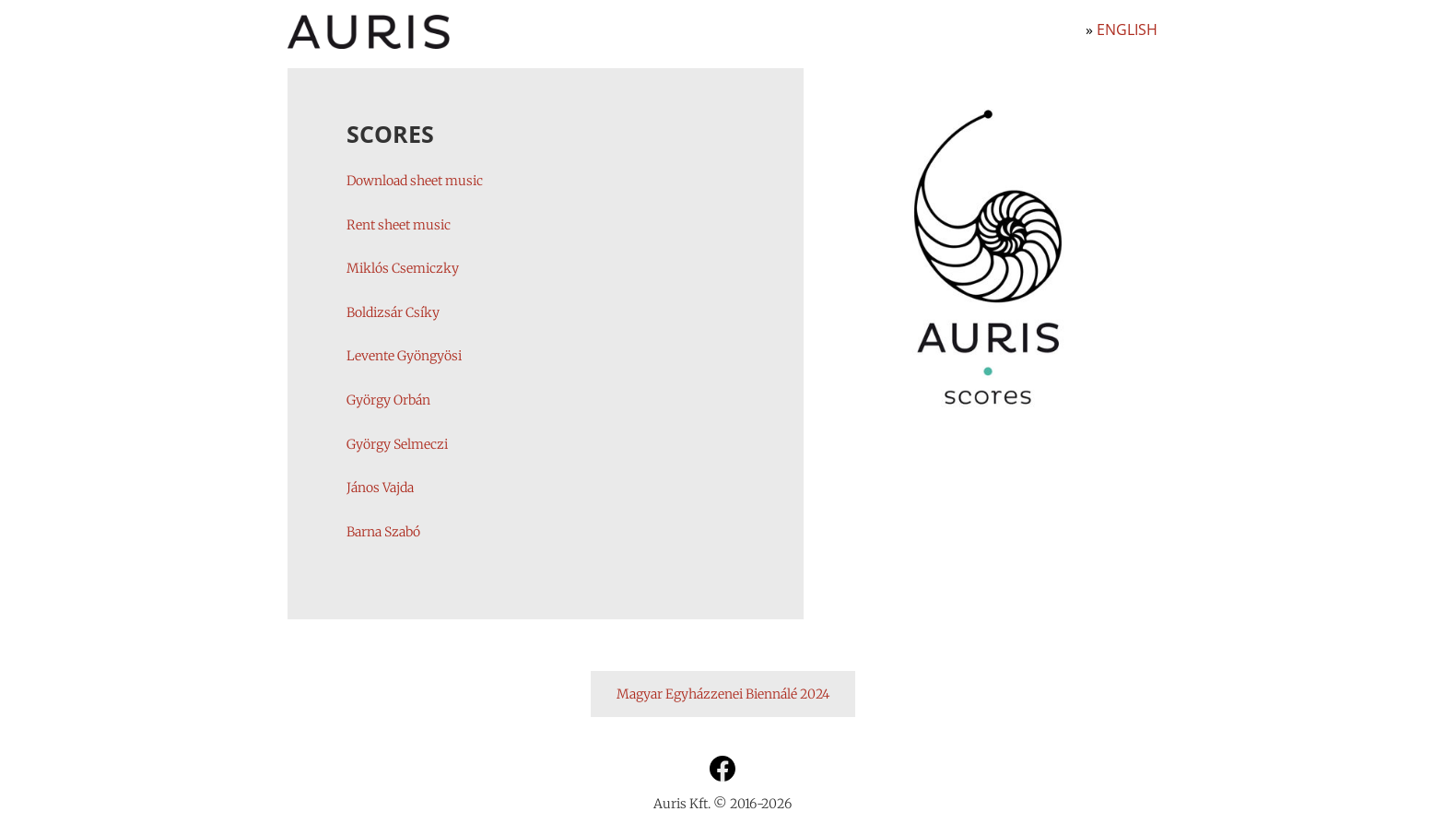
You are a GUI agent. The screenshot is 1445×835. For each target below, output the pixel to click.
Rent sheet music (399, 225)
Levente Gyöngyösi (404, 355)
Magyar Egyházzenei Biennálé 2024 (723, 694)
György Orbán (388, 400)
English (1127, 29)
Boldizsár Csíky (393, 312)
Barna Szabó (383, 531)
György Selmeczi (397, 444)
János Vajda (380, 487)
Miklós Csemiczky (403, 268)
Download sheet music (415, 180)
